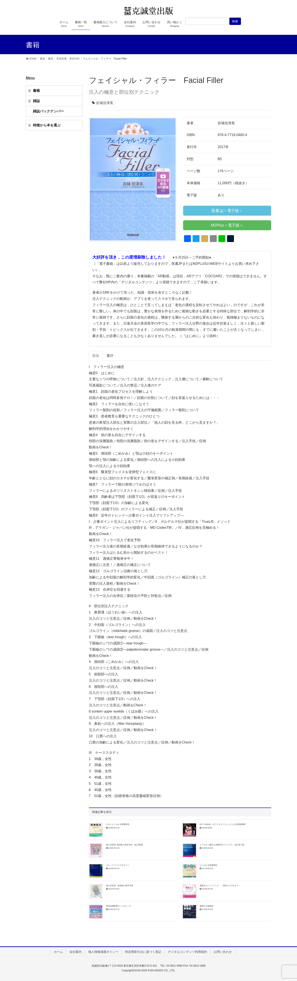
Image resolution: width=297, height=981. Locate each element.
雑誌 (36, 101)
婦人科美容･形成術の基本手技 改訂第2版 (124, 845)
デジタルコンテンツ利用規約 (187, 951)
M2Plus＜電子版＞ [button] (227, 225)
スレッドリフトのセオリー (117, 865)
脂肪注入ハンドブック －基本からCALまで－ (220, 885)
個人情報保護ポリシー (103, 951)
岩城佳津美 (104, 103)
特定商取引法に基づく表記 (143, 951)
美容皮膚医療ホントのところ (118, 906)
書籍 (36, 90)
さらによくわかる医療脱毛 (117, 824)
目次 (95, 355)
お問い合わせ (223, 951)
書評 (110, 355)
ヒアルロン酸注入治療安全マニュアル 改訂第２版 (222, 845)
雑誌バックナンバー (48, 111)
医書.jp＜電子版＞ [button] (227, 210)
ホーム (58, 951)
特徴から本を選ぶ (46, 125)
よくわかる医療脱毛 (208, 865)
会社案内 (76, 951)
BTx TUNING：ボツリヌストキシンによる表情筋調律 (223, 824)
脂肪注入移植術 (206, 906)
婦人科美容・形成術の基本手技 (119, 885)
